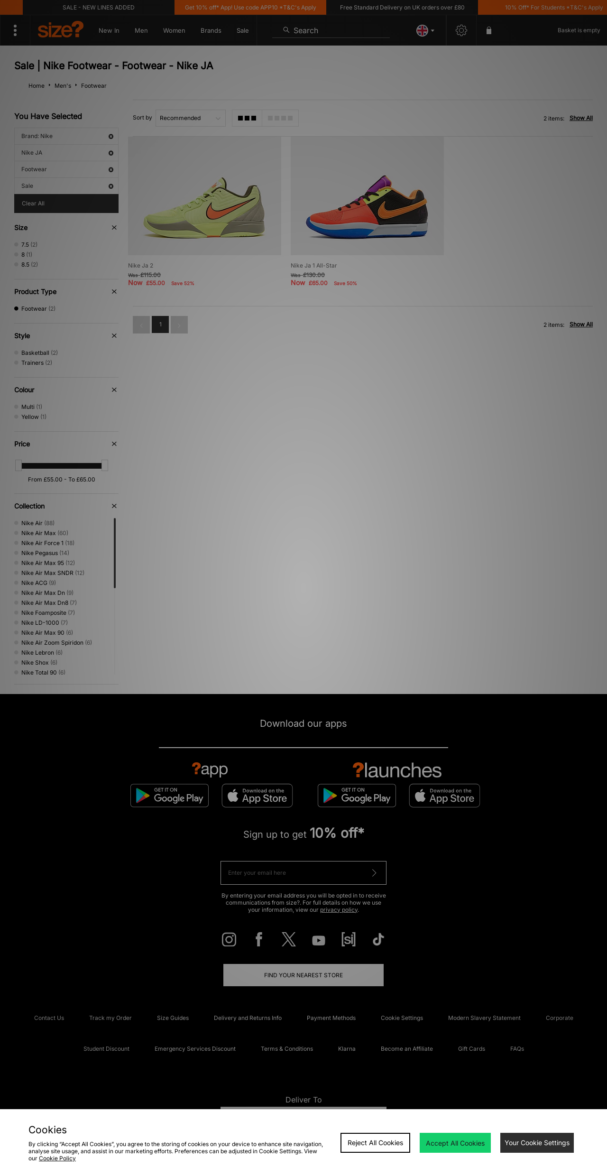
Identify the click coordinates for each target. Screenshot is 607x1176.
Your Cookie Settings (537, 1143)
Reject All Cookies (375, 1143)
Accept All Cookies (455, 1143)
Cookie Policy (57, 1158)
